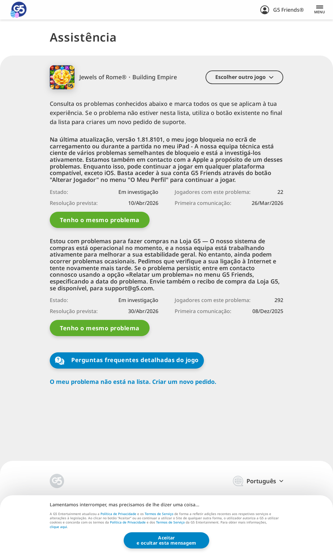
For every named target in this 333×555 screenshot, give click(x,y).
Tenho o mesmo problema (99, 220)
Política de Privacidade (118, 513)
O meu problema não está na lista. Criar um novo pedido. (133, 381)
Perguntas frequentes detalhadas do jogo (127, 360)
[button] (244, 77)
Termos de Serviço (159, 513)
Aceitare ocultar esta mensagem (166, 540)
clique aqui (58, 527)
